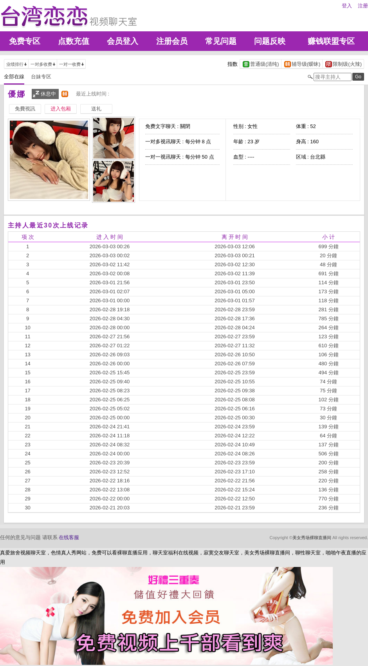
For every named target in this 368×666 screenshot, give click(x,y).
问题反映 (269, 41)
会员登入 (122, 41)
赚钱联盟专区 (331, 41)
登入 (347, 6)
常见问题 (220, 41)
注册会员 (172, 41)
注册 (363, 6)
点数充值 (73, 41)
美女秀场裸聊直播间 (311, 537)
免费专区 (24, 41)
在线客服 (69, 537)
